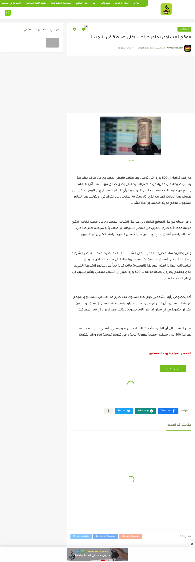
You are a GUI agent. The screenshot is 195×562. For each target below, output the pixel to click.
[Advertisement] (131, 84)
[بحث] (8, 13)
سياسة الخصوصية (61, 3)
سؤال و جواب (122, 3)
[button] (168, 411)
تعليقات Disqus (81, 536)
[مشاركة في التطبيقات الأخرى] (108, 411)
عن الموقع (81, 3)
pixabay (131, 160)
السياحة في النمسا (11, 3)
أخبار (94, 3)
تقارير (136, 3)
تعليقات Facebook (105, 536)
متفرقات (105, 3)
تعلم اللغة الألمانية (36, 3)
